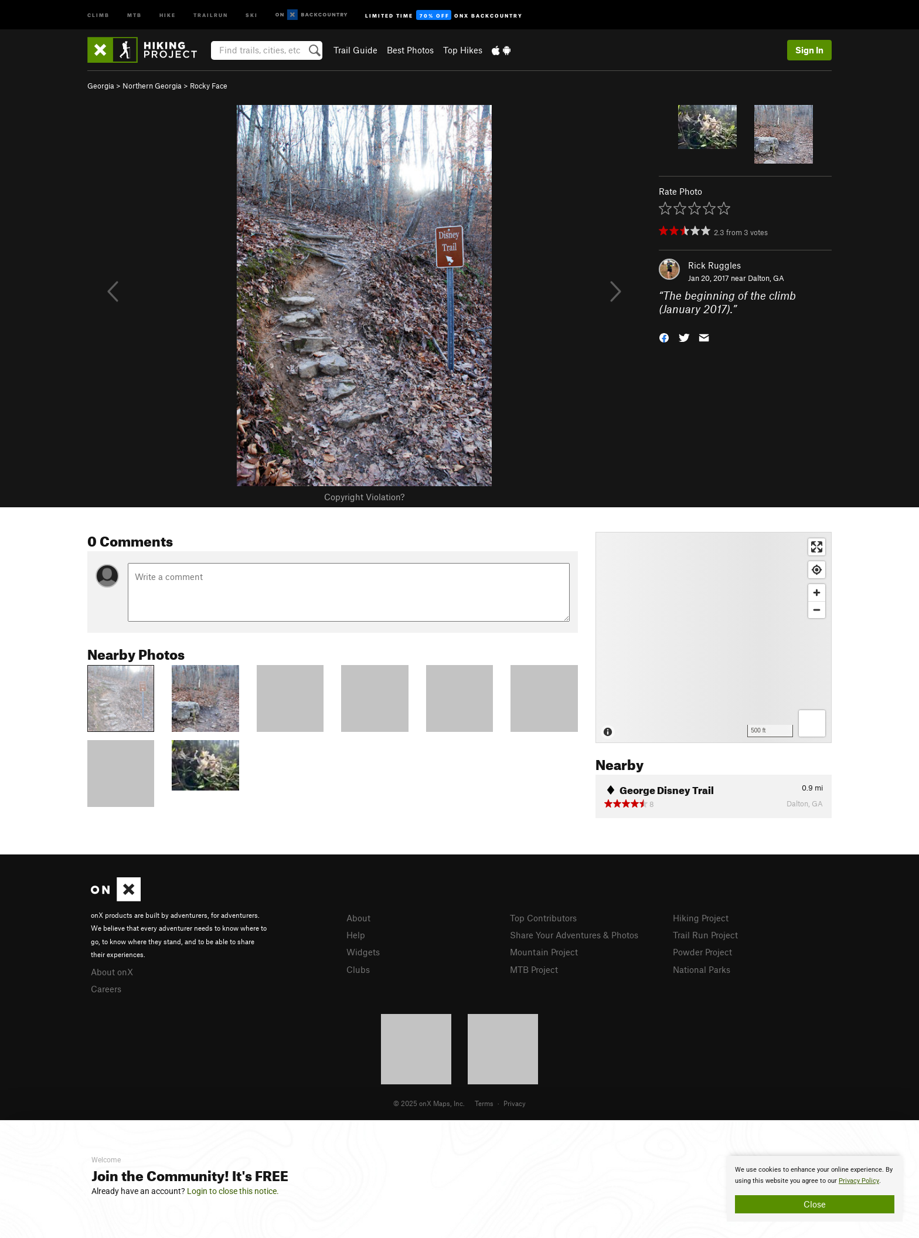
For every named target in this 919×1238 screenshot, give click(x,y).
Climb (98, 14)
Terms (484, 1103)
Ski (252, 14)
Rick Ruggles (714, 265)
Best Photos (410, 50)
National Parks (701, 969)
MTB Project (534, 969)
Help (355, 935)
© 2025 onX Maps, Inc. (429, 1103)
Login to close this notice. (233, 1191)
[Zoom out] (816, 609)
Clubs (358, 969)
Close (815, 1204)
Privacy (514, 1103)
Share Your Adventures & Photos (574, 935)
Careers (106, 988)
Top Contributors (543, 918)
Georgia (100, 85)
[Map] (713, 637)
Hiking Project (701, 918)
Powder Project (702, 952)
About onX (112, 971)
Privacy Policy (859, 1181)
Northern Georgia (152, 85)
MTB (134, 14)
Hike (167, 14)
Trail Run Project (705, 935)
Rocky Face (208, 85)
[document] (814, 1188)
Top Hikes (462, 50)
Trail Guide (355, 50)
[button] (664, 336)
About (358, 918)
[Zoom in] (816, 592)
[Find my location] (816, 569)
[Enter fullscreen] (816, 546)
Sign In (809, 50)
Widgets (363, 952)
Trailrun (210, 14)
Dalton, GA (766, 278)
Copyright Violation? (364, 496)
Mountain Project (544, 952)
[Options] (812, 723)
